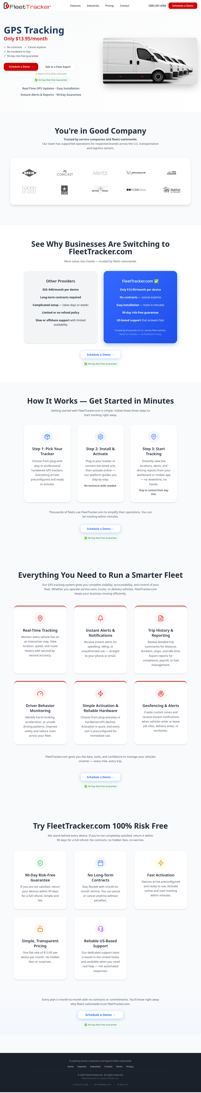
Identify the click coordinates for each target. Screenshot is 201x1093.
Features (75, 5)
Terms (119, 1067)
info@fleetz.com (102, 1085)
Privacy (130, 1067)
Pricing (109, 5)
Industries (93, 5)
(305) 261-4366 (157, 5)
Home (71, 1067)
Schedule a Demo (182, 5)
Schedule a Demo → (21, 66)
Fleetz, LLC (114, 1079)
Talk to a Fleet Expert (58, 67)
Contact (124, 5)
